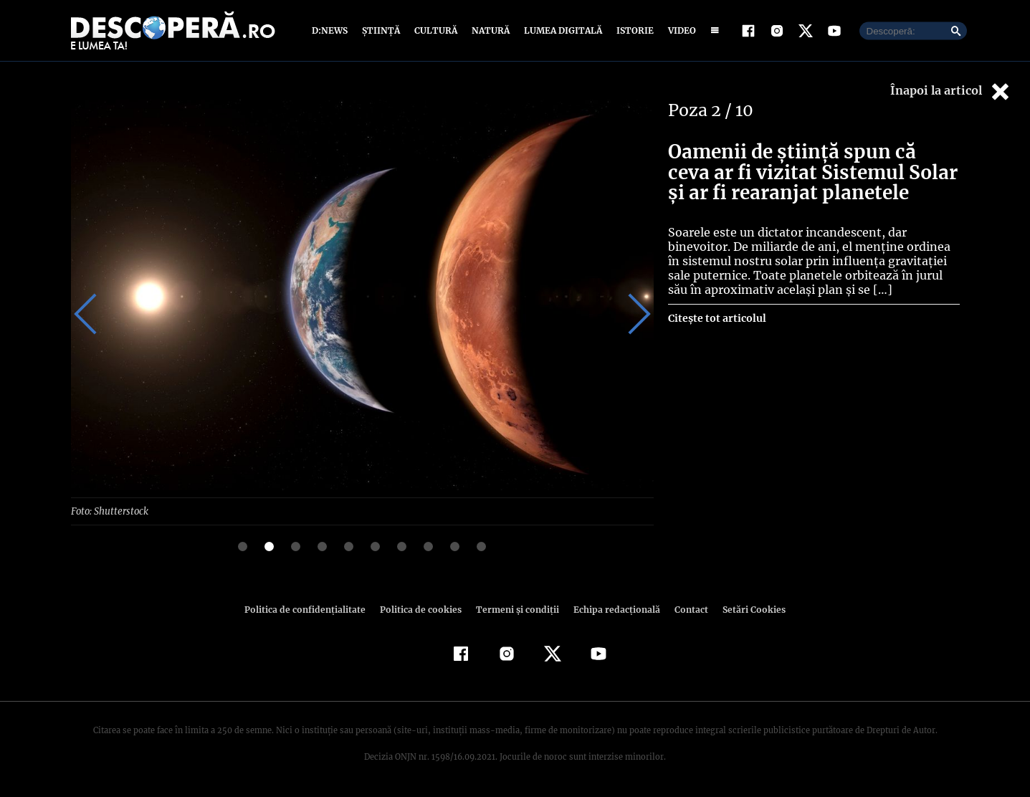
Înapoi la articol (951, 91)
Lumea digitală (560, 30)
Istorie (632, 30)
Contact (685, 608)
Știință (381, 30)
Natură (489, 30)
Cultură (435, 30)
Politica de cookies (423, 608)
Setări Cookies (747, 608)
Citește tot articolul (716, 318)
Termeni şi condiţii (516, 608)
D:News (332, 30)
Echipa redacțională (613, 608)
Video (679, 30)
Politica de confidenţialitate (312, 608)
